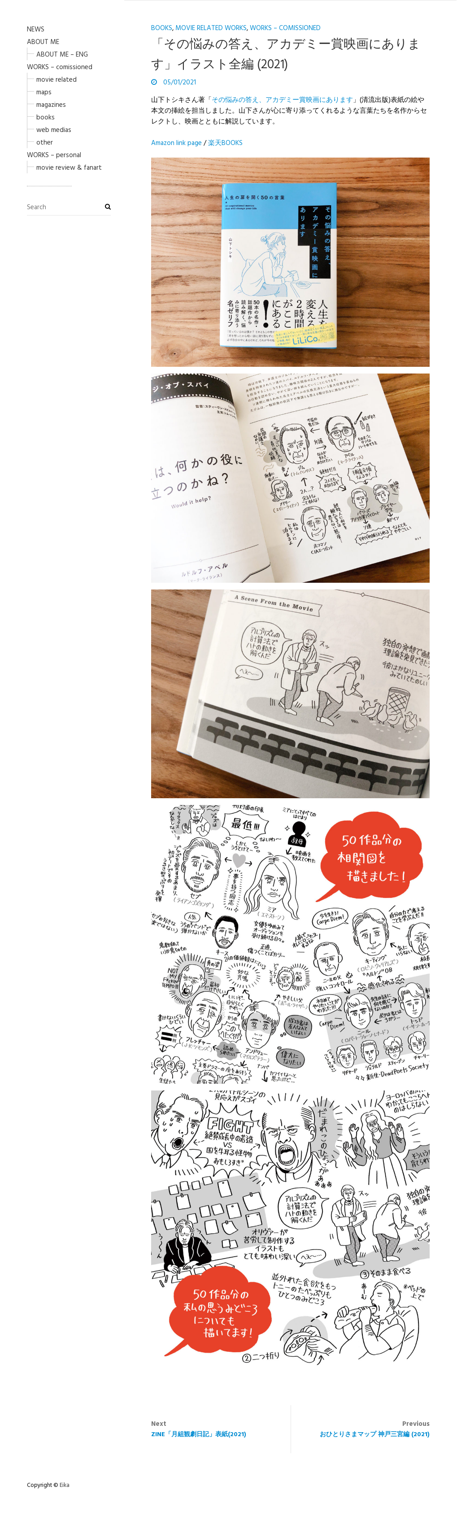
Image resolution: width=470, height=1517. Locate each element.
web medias (53, 130)
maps (44, 92)
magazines (51, 105)
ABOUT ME (43, 42)
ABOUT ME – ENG (62, 54)
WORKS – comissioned (59, 67)
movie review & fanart (69, 168)
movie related (56, 80)
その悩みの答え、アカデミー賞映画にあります (282, 100)
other (44, 142)
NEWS (35, 29)
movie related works (211, 28)
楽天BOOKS (225, 143)
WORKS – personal (54, 155)
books (45, 117)
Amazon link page (176, 143)
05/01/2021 (178, 82)
